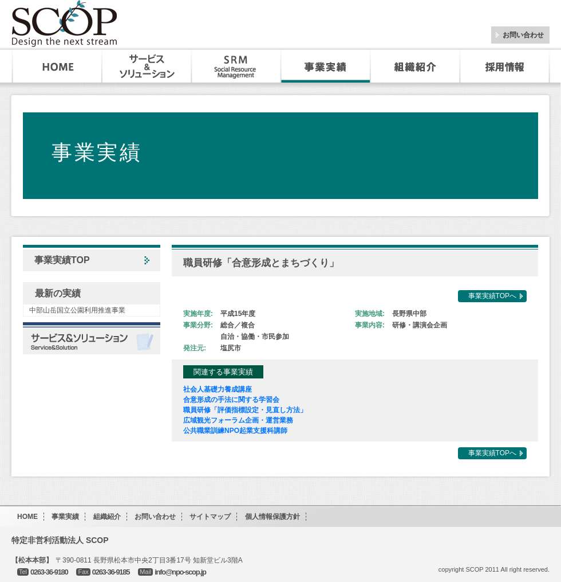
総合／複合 (237, 325)
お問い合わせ (523, 35)
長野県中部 (409, 314)
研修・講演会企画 (419, 325)
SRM (236, 66)
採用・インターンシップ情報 (506, 66)
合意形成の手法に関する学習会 (231, 400)
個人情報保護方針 (272, 517)
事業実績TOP (62, 260)
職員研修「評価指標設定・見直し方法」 (245, 410)
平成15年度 (237, 314)
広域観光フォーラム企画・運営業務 (238, 420)
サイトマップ (210, 517)
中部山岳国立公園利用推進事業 (77, 310)
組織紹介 (415, 66)
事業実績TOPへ (492, 296)
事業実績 (325, 66)
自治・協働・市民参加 (254, 337)
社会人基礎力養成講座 (217, 389)
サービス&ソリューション (147, 66)
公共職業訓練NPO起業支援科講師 (235, 431)
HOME (57, 66)
